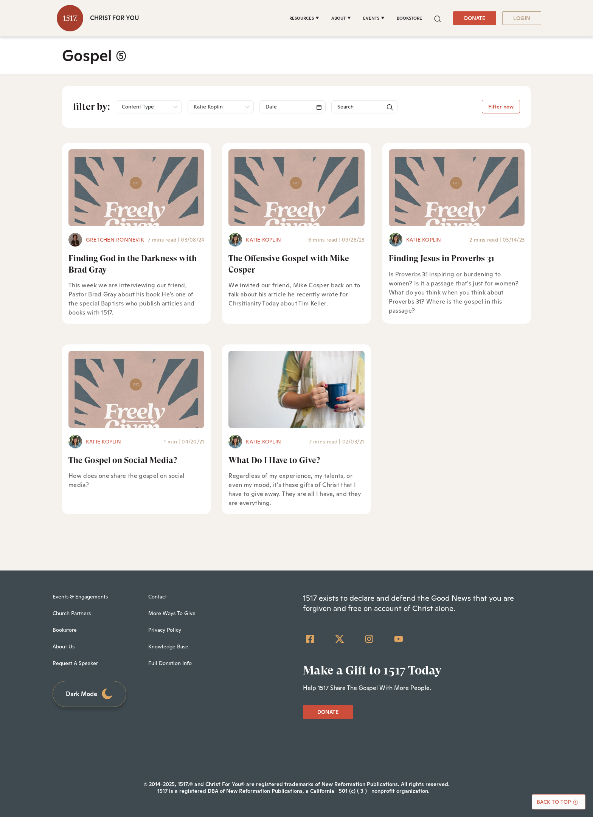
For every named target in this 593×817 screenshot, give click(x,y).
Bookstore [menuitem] (65, 629)
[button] (437, 18)
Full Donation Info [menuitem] (170, 663)
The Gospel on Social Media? (122, 460)
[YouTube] (398, 639)
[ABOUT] (341, 18)
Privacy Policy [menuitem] (164, 629)
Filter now (501, 106)
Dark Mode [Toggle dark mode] (89, 694)
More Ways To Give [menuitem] (172, 613)
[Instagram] (369, 639)
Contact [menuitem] (157, 596)
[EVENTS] (374, 18)
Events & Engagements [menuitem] (80, 596)
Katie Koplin (263, 239)
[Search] (292, 106)
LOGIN (521, 18)
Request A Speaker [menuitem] (75, 663)
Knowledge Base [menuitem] (168, 646)
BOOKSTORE (409, 18)
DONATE (474, 18)
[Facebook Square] (310, 639)
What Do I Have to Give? (274, 460)
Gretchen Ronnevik (115, 239)
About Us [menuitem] (64, 646)
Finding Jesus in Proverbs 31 (442, 258)
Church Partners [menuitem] (72, 613)
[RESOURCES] (304, 18)
